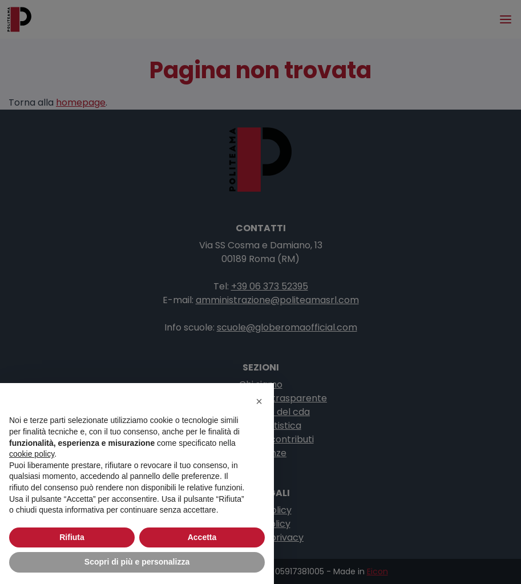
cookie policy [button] (31, 453)
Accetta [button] (202, 537)
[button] (259, 401)
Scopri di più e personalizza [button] (136, 561)
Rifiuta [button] (71, 537)
